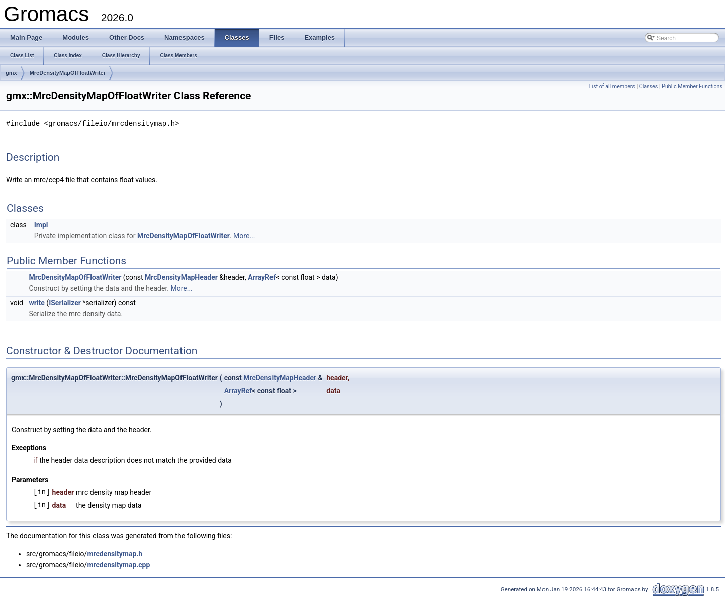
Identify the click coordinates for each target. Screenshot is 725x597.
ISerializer (65, 302)
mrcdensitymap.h (114, 553)
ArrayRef (262, 277)
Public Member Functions (692, 86)
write (36, 302)
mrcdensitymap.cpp (118, 564)
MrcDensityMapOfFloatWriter (68, 73)
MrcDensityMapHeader (181, 277)
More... (244, 235)
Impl (41, 224)
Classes (648, 86)
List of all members (612, 86)
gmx (11, 73)
